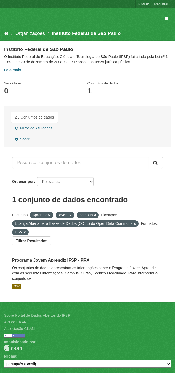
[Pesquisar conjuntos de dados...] (80, 163)
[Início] (6, 33)
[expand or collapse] (166, 18)
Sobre (22, 139)
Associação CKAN (19, 329)
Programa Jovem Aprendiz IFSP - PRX (50, 260)
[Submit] (156, 163)
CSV (17, 286)
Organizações (30, 33)
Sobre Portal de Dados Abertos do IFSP (37, 315)
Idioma (10, 356)
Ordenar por (23, 181)
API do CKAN (15, 322)
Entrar (143, 4)
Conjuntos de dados (34, 117)
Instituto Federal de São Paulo (86, 33)
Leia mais (12, 70)
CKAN (13, 348)
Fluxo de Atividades (33, 128)
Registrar (161, 4)
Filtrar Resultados (31, 241)
